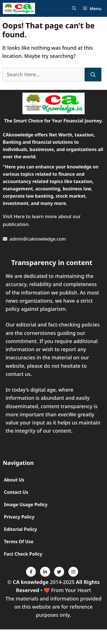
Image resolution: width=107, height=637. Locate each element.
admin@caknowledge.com (38, 239)
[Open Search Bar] (74, 8)
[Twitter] (31, 572)
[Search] (93, 74)
